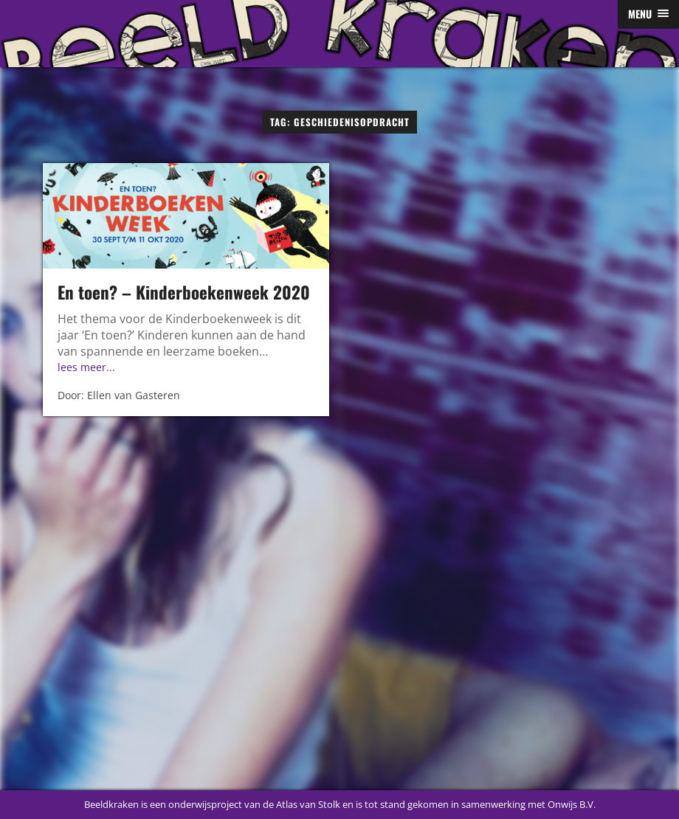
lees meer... (86, 367)
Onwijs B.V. (572, 804)
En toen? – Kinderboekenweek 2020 (184, 292)
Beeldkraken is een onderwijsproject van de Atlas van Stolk (212, 804)
